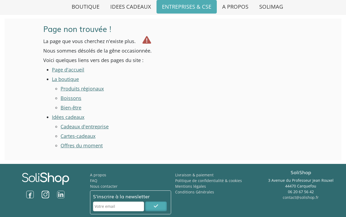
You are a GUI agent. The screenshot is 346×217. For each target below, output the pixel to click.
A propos (98, 174)
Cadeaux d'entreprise (85, 126)
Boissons (71, 98)
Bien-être (71, 107)
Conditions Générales (194, 192)
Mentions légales (190, 186)
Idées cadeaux (68, 117)
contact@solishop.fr (301, 197)
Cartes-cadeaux (78, 136)
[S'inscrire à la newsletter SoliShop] (156, 206)
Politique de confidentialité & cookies (208, 180)
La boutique (65, 79)
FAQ (93, 180)
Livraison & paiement (194, 174)
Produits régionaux (82, 88)
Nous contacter (104, 186)
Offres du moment (82, 145)
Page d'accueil (68, 69)
